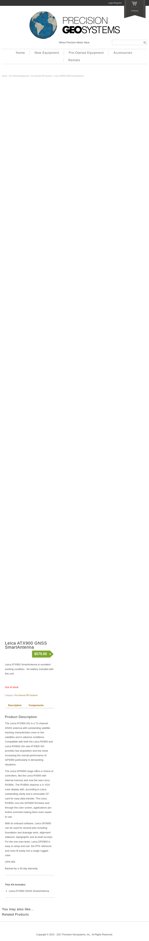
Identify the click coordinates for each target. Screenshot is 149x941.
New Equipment (47, 52)
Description (15, 705)
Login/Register (115, 3)
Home (20, 52)
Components (36, 705)
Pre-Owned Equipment (86, 52)
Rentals (74, 60)
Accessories (122, 52)
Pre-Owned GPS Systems (41, 75)
